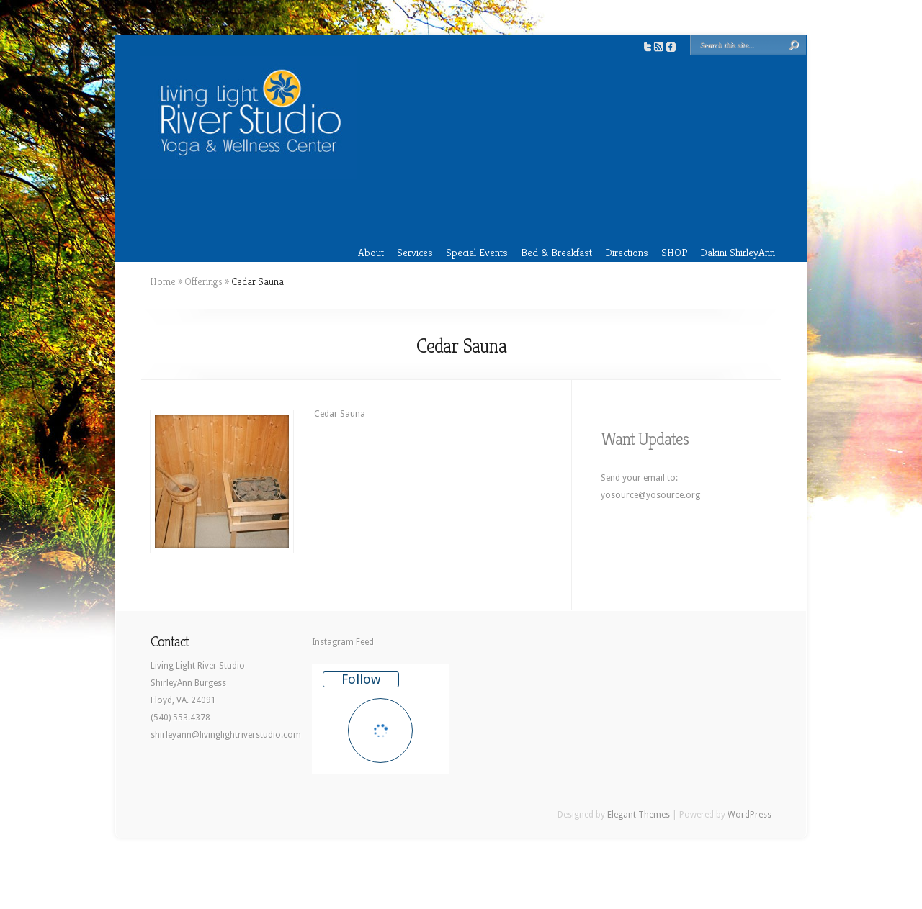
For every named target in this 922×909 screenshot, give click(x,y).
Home (163, 281)
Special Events (477, 252)
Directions (626, 252)
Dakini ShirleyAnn (737, 252)
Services (415, 252)
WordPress (749, 815)
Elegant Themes (638, 815)
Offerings (203, 281)
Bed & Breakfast (556, 252)
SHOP (674, 252)
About (371, 252)
